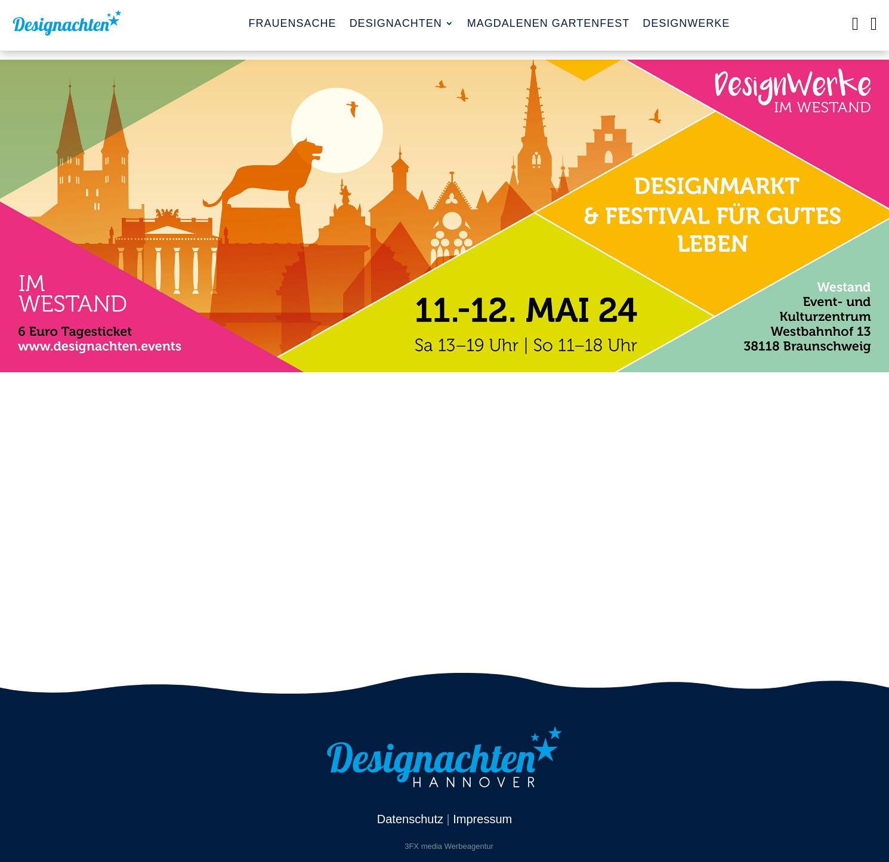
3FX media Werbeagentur (449, 846)
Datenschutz (410, 819)
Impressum (482, 819)
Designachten (396, 23)
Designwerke (686, 23)
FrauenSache (293, 23)
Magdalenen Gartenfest (548, 23)
